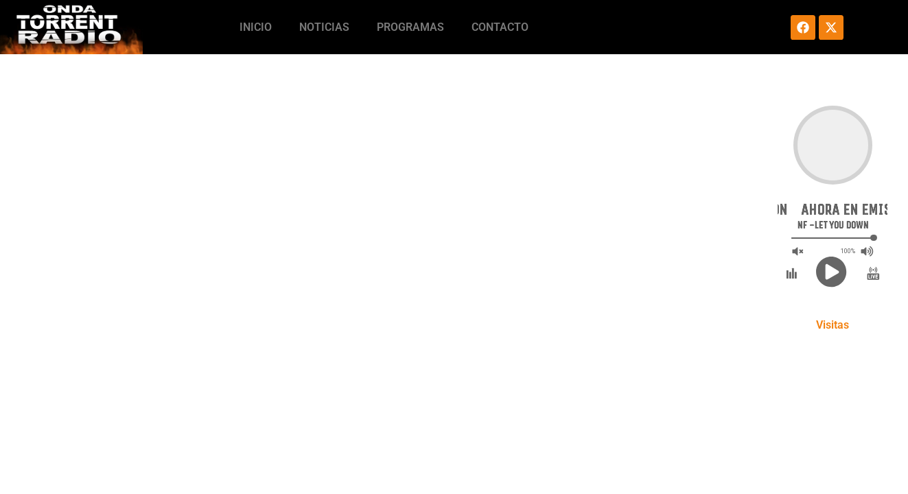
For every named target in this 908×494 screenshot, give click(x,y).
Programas (410, 27)
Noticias (324, 27)
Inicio (256, 27)
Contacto (500, 27)
